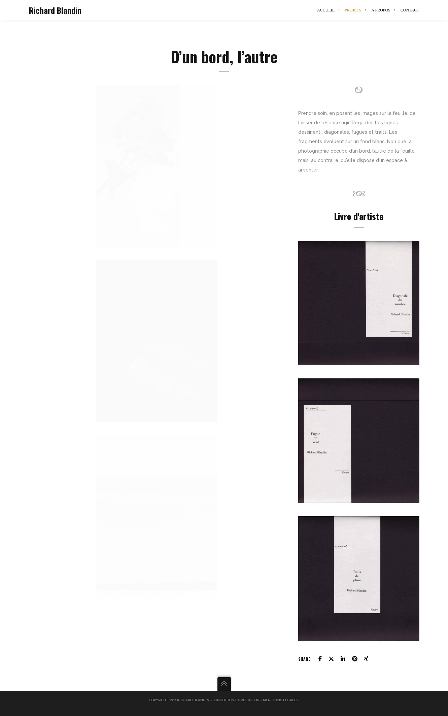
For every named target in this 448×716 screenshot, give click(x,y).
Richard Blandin (55, 10)
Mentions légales (281, 700)
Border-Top (247, 700)
